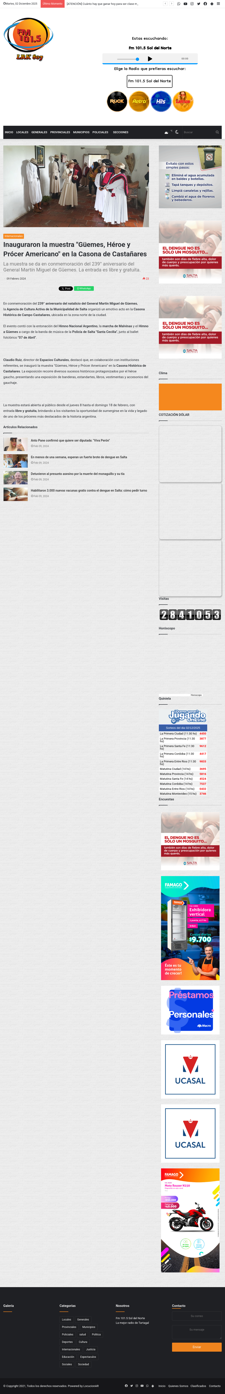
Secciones (120, 132)
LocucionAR (91, 1386)
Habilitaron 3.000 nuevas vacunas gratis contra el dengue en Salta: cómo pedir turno (89, 490)
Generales (39, 132)
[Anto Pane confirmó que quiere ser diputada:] (16, 444)
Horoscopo (196, 695)
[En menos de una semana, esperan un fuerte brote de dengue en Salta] (16, 461)
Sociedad (83, 1364)
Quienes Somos (178, 1386)
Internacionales (14, 236)
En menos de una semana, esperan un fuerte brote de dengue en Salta (79, 457)
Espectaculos (88, 1356)
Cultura (83, 1342)
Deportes (67, 1342)
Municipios (81, 132)
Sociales (67, 1364)
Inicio (9, 132)
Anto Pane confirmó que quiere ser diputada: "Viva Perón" (70, 440)
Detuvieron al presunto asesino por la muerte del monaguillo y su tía (78, 474)
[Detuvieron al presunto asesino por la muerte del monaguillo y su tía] (16, 477)
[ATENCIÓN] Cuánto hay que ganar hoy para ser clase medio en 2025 (110, 3)
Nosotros (122, 1306)
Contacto (178, 1306)
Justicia (90, 1349)
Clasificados (198, 1386)
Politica (96, 1334)
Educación (68, 1356)
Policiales (100, 132)
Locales (22, 132)
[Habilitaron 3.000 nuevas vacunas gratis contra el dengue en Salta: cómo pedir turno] (16, 494)
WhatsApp (84, 288)
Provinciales (60, 132)
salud (82, 1334)
